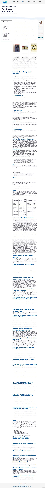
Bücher (18, 1)
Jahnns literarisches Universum (5, 27)
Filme (23, 1)
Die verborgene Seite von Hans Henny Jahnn (6, 34)
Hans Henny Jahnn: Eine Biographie (16, 53)
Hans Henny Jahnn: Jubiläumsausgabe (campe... (24, 53)
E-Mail (40, 33)
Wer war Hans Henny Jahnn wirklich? (7, 24)
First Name (39, 29)
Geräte (29, 1)
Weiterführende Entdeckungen (5, 36)
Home (13, 1)
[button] (10, 21)
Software (40, 1)
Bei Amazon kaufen (16, 57)
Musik (34, 1)
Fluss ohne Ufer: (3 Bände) (33, 53)
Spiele (25, 3)
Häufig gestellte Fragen (6, 39)
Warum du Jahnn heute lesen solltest (7, 31)
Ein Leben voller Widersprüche (5, 29)
